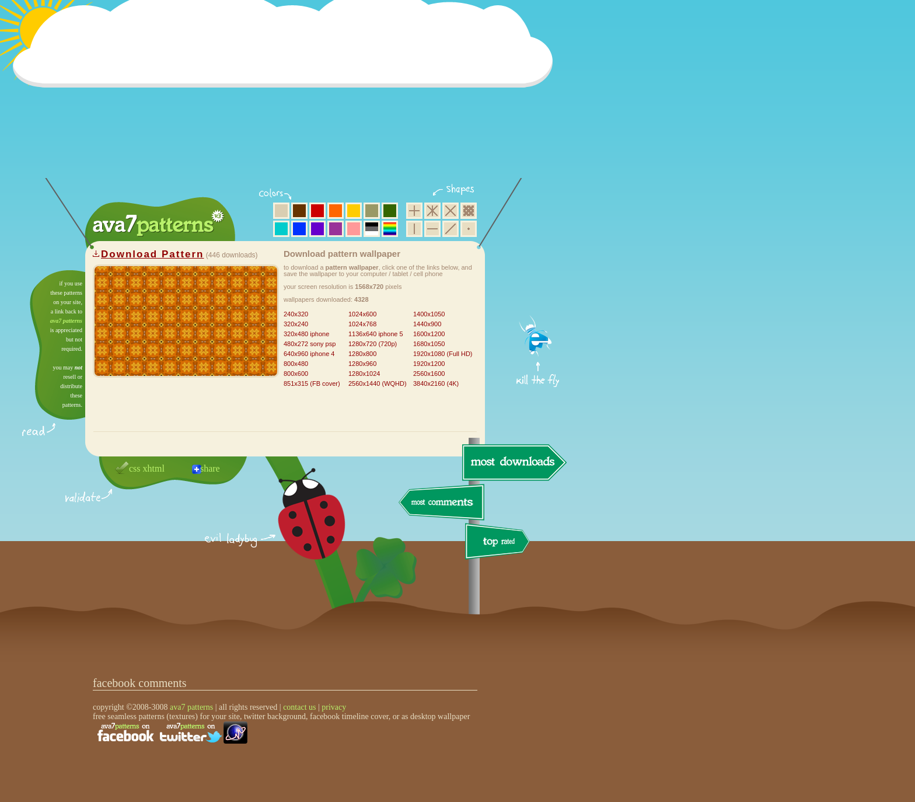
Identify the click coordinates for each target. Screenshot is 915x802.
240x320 (296, 314)
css (135, 468)
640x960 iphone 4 (309, 353)
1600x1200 (429, 333)
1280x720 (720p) (372, 343)
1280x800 (362, 353)
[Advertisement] (286, 96)
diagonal (450, 229)
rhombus (450, 211)
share (210, 468)
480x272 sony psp (310, 343)
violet (317, 229)
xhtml (154, 468)
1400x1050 (429, 314)
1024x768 (362, 323)
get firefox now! (538, 274)
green (390, 211)
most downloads (513, 462)
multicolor (390, 229)
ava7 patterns (66, 321)
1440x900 (427, 323)
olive (372, 211)
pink (353, 229)
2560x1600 (429, 373)
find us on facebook (125, 732)
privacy (334, 707)
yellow (353, 211)
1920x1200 (429, 363)
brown (299, 211)
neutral (372, 229)
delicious (300, 527)
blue (299, 229)
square (414, 211)
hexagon (432, 211)
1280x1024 (364, 373)
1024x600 (362, 314)
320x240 (296, 323)
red (317, 211)
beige (281, 211)
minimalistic (468, 229)
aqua (281, 229)
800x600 (296, 373)
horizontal (432, 229)
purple (335, 229)
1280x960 (362, 363)
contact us (299, 707)
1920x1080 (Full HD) (443, 353)
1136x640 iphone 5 (375, 333)
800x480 (296, 363)
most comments (442, 503)
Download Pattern (152, 254)
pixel (468, 211)
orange (335, 211)
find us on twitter (190, 732)
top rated (499, 543)
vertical (414, 229)
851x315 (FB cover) (312, 383)
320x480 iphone (306, 333)
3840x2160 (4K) (436, 383)
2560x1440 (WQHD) (377, 383)
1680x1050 (429, 343)
